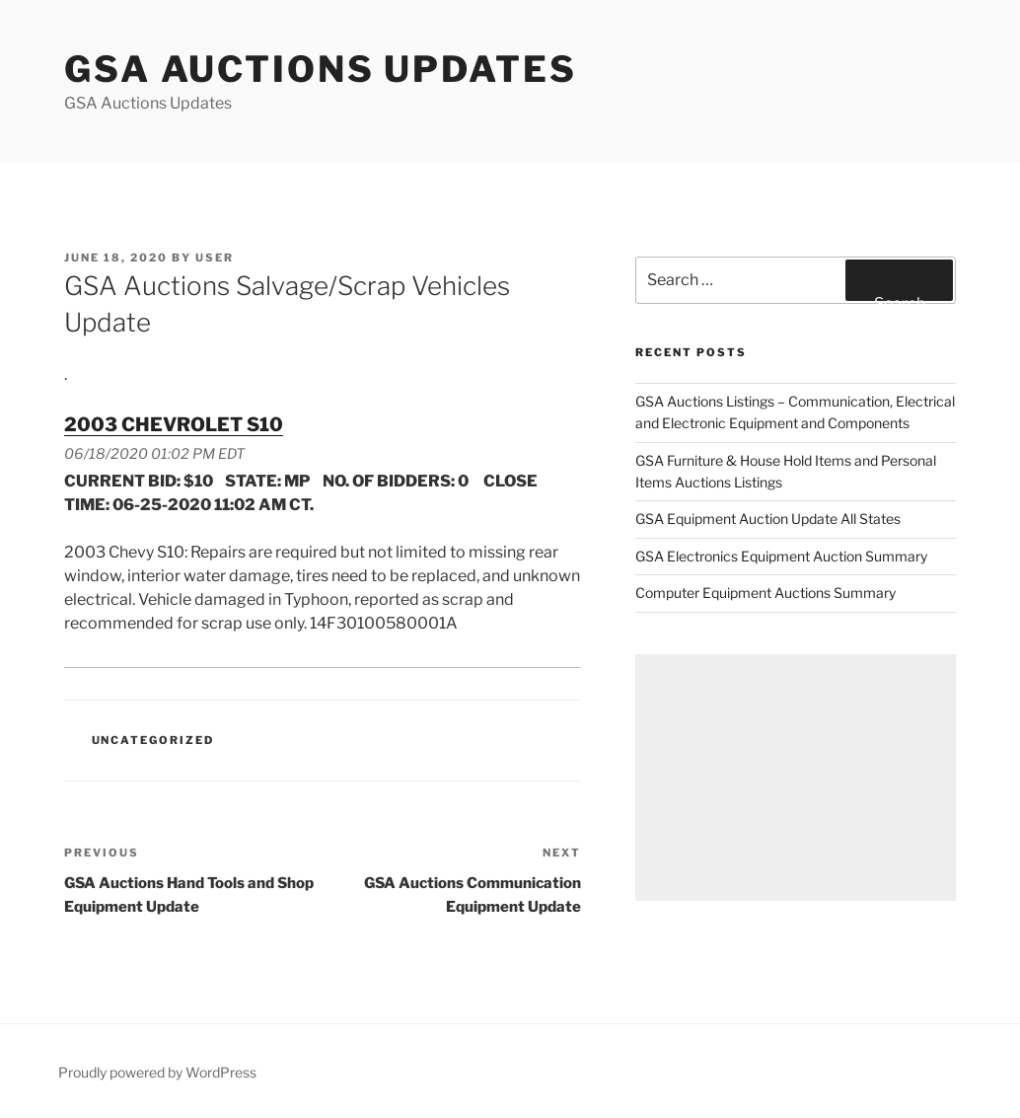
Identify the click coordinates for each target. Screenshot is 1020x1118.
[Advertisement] (795, 777)
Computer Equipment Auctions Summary (765, 592)
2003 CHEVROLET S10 (173, 424)
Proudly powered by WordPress (157, 1072)
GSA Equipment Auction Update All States (768, 518)
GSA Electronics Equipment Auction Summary (781, 556)
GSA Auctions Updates (320, 69)
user (214, 257)
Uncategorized (153, 740)
